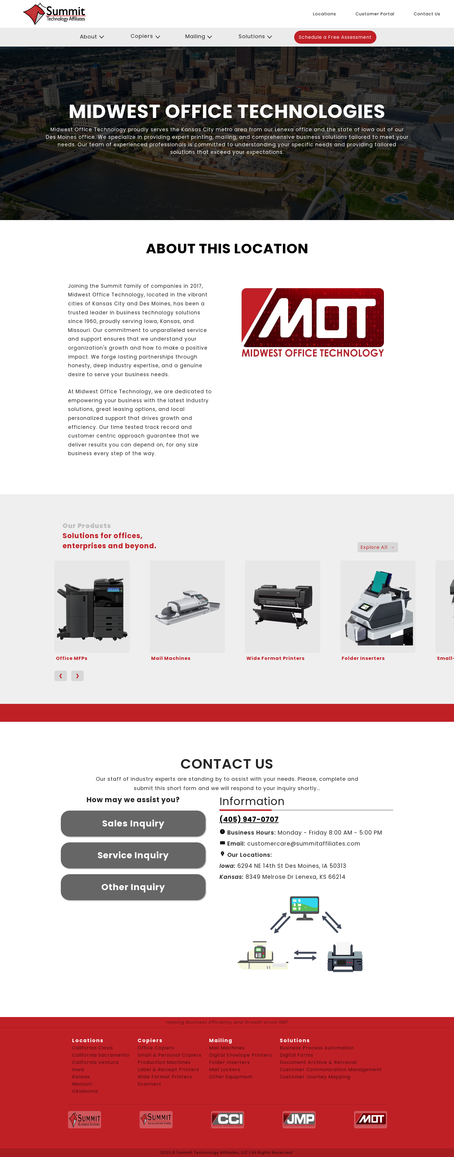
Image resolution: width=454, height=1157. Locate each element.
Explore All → (377, 547)
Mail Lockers (224, 1069)
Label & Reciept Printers (168, 1069)
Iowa (78, 1069)
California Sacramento (101, 1055)
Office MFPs (71, 658)
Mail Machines (171, 658)
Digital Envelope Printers (240, 1055)
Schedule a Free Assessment (335, 37)
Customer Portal (375, 14)
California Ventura (95, 1062)
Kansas (81, 1076)
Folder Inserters (363, 658)
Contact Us (427, 14)
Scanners (149, 1084)
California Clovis (92, 1048)
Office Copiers (156, 1048)
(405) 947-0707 (249, 819)
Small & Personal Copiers (170, 1055)
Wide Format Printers (275, 658)
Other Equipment (231, 1076)
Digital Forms (296, 1055)
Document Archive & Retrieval (318, 1062)
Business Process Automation (317, 1048)
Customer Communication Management (331, 1069)
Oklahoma (85, 1091)
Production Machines (164, 1062)
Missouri (82, 1084)
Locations (324, 14)
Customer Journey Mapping (315, 1076)
